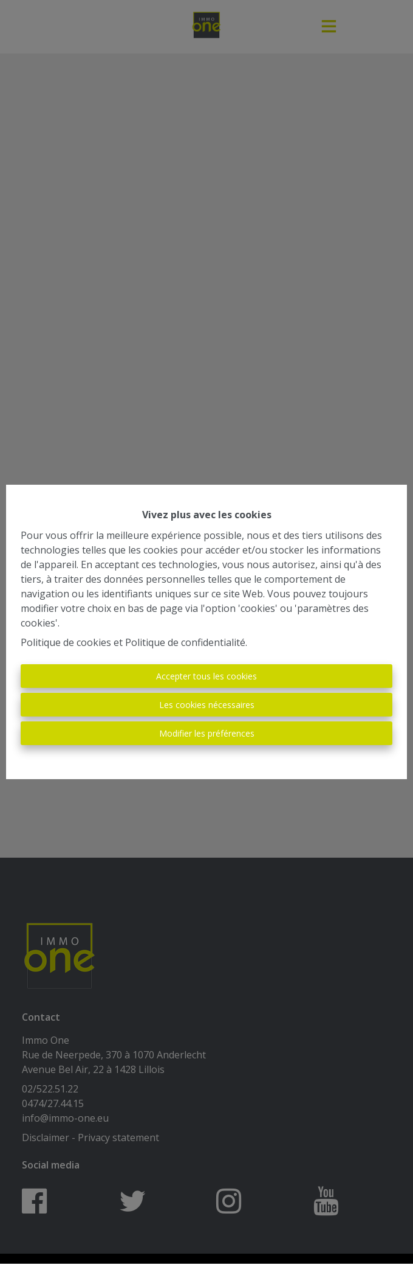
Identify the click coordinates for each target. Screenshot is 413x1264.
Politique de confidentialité (185, 642)
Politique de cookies (66, 642)
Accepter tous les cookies (206, 676)
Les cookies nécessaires (206, 704)
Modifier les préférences (206, 733)
